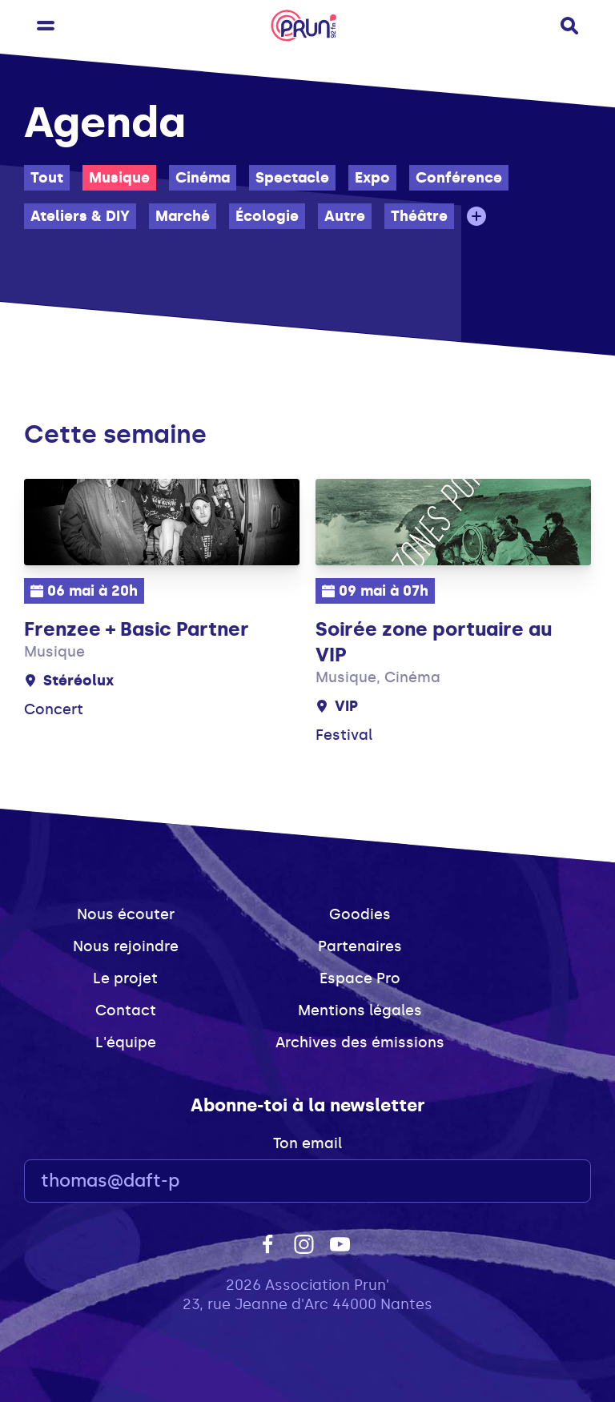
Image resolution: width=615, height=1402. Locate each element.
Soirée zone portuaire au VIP (434, 641)
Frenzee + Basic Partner (136, 629)
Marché (182, 216)
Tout (46, 178)
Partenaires (360, 946)
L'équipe (125, 1042)
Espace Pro (360, 978)
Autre (344, 216)
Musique (119, 178)
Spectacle (292, 178)
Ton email (307, 1143)
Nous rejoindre (126, 946)
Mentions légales (360, 1010)
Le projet (125, 978)
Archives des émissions (359, 1042)
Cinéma (202, 178)
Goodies (360, 914)
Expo (372, 178)
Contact (125, 1010)
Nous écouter (126, 914)
